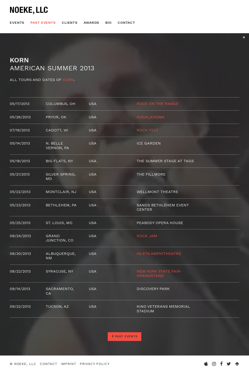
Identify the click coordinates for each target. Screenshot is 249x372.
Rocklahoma (151, 117)
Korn (68, 79)
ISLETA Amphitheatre (159, 253)
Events (17, 22)
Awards (91, 22)
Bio (108, 22)
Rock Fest (148, 130)
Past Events (43, 22)
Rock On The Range (157, 103)
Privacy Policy (94, 364)
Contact (126, 22)
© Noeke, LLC (23, 364)
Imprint (68, 364)
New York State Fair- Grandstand (159, 273)
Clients (70, 22)
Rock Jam (147, 236)
